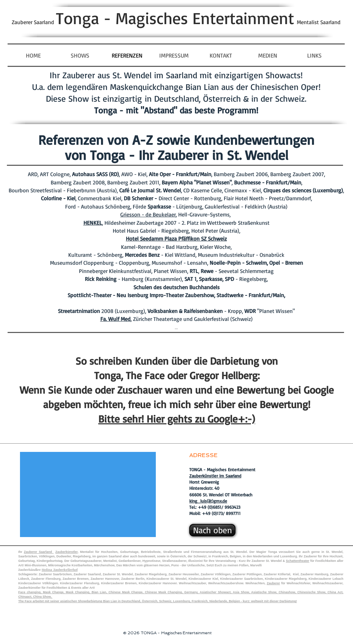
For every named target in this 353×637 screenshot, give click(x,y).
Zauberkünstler (66, 552)
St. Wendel (238, 552)
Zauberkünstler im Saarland (215, 475)
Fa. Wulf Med (115, 318)
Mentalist (87, 552)
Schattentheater (297, 561)
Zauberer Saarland (38, 552)
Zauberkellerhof (65, 569)
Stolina (47, 569)
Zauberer (273, 583)
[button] (267, 55)
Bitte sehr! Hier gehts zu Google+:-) (176, 418)
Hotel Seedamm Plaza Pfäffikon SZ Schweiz (176, 238)
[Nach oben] (212, 530)
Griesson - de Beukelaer (148, 214)
